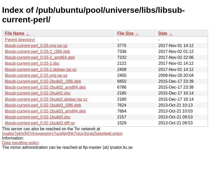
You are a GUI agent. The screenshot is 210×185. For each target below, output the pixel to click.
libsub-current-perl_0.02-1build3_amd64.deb (45, 111)
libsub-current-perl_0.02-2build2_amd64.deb (45, 87)
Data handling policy (20, 143)
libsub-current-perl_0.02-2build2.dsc (37, 93)
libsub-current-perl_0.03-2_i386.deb (37, 51)
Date (162, 33)
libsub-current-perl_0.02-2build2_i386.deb (43, 81)
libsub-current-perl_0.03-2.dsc (32, 63)
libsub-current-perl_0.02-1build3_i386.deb (43, 105)
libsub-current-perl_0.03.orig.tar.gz (36, 45)
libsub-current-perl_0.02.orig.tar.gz (36, 75)
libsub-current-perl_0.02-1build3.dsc (37, 117)
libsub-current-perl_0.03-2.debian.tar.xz (40, 69)
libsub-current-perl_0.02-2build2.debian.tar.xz (46, 99)
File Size (125, 33)
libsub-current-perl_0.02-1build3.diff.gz (40, 123)
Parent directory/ (20, 40)
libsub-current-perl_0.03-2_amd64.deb (40, 57)
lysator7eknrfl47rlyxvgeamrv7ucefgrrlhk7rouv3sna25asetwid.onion (62, 133)
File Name (14, 33)
